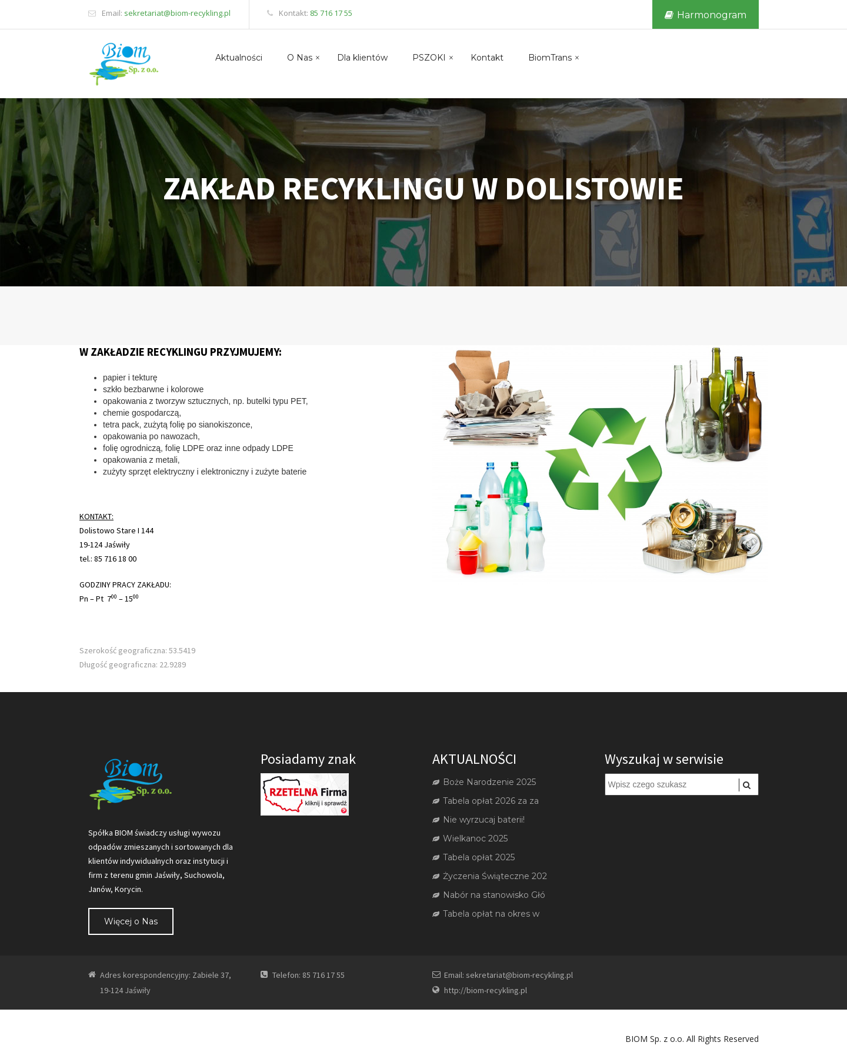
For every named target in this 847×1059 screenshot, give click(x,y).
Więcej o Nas (131, 921)
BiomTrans (550, 57)
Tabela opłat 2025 (473, 857)
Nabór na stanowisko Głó (488, 895)
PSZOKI (429, 57)
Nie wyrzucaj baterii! (478, 819)
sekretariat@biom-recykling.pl (177, 13)
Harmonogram (705, 15)
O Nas (299, 57)
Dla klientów (362, 57)
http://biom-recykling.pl (485, 990)
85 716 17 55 (331, 13)
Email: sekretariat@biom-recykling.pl (508, 975)
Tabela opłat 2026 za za (485, 801)
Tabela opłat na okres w (485, 913)
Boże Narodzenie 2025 (484, 782)
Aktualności (238, 57)
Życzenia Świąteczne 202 (489, 876)
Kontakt (487, 57)
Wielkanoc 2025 (470, 838)
